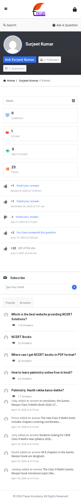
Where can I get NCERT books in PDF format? (43, 354)
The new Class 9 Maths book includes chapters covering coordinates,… (43, 420)
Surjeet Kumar (39, 44)
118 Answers (22, 325)
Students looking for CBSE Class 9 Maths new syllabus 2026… (40, 437)
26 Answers (21, 361)
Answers (25, 302)
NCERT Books (21, 337)
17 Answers (21, 396)
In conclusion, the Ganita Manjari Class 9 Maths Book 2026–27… (40, 403)
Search (9, 25)
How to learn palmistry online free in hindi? (41, 372)
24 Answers (21, 379)
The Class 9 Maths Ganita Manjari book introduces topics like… (42, 471)
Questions (15, 68)
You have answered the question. (36, 232)
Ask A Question (65, 25)
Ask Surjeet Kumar (20, 59)
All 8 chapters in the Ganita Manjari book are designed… (42, 454)
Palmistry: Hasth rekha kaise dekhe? (37, 390)
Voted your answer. (28, 185)
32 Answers (21, 343)
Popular (10, 302)
